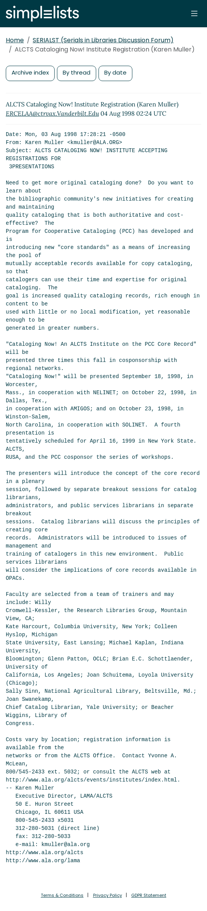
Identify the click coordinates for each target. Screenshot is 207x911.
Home (15, 40)
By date (115, 72)
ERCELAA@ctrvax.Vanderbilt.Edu (52, 113)
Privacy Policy (107, 895)
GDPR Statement (148, 895)
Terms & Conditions (62, 895)
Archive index (30, 72)
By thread (76, 72)
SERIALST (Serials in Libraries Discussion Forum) (103, 40)
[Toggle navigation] (194, 13)
